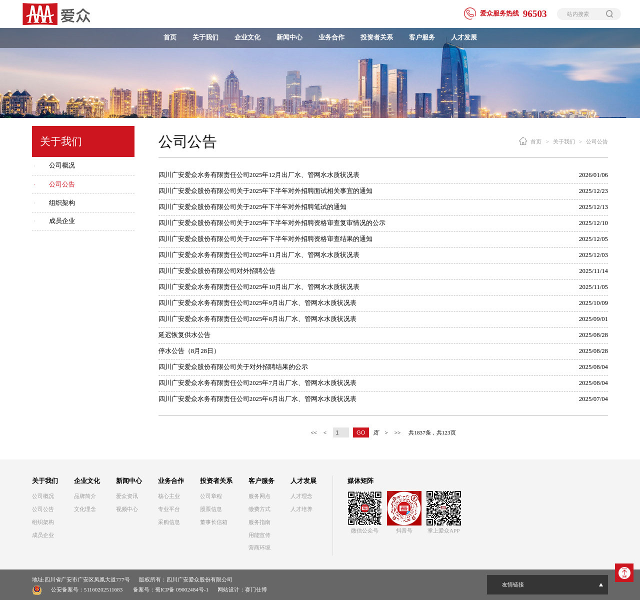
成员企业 (62, 221)
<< (313, 433)
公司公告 (62, 184)
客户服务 (422, 37)
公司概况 (62, 165)
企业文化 (247, 37)
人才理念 (301, 496)
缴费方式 (259, 509)
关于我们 (205, 37)
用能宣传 (259, 535)
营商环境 (259, 547)
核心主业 (169, 496)
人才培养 (301, 509)
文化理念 (85, 509)
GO (360, 433)
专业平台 (169, 509)
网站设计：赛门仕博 (242, 589)
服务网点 (259, 496)
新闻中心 (289, 37)
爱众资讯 (127, 496)
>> (397, 433)
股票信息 (211, 509)
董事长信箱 (214, 522)
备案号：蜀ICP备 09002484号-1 (170, 589)
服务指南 (259, 522)
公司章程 (211, 496)
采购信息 (169, 522)
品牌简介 (85, 496)
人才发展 (464, 37)
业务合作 (331, 37)
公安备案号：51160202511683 (86, 589)
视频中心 (127, 509)
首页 (170, 37)
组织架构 (62, 203)
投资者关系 (376, 37)
